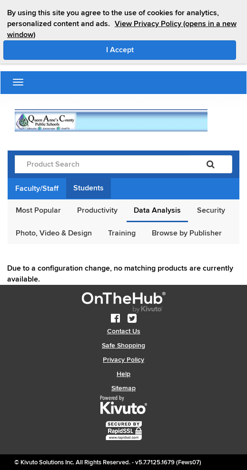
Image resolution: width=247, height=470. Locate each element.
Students (88, 188)
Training (122, 233)
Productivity (97, 210)
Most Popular (38, 210)
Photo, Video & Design (54, 233)
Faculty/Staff (37, 188)
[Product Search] (102, 164)
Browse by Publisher (187, 233)
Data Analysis (157, 210)
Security (211, 210)
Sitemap (123, 388)
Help (123, 374)
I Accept (160, 49)
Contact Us (123, 331)
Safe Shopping (123, 345)
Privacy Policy (123, 360)
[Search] (210, 164)
